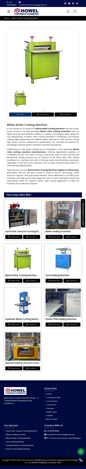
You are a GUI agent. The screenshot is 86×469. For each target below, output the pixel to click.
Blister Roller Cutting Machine (21, 275)
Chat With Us (65, 114)
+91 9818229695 (11, 3)
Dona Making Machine (57, 275)
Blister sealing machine (58, 231)
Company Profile (52, 397)
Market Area (50, 412)
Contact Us (50, 405)
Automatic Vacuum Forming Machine (25, 231)
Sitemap (49, 408)
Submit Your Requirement (83, 213)
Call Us (20, 114)
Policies (48, 415)
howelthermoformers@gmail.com (33, 3)
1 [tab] (43, 111)
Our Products (50, 401)
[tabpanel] (20, 98)
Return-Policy (50, 419)
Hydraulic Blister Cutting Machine (23, 319)
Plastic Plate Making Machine (61, 319)
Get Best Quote (43, 114)
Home (7, 18)
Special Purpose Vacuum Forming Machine (28, 362)
